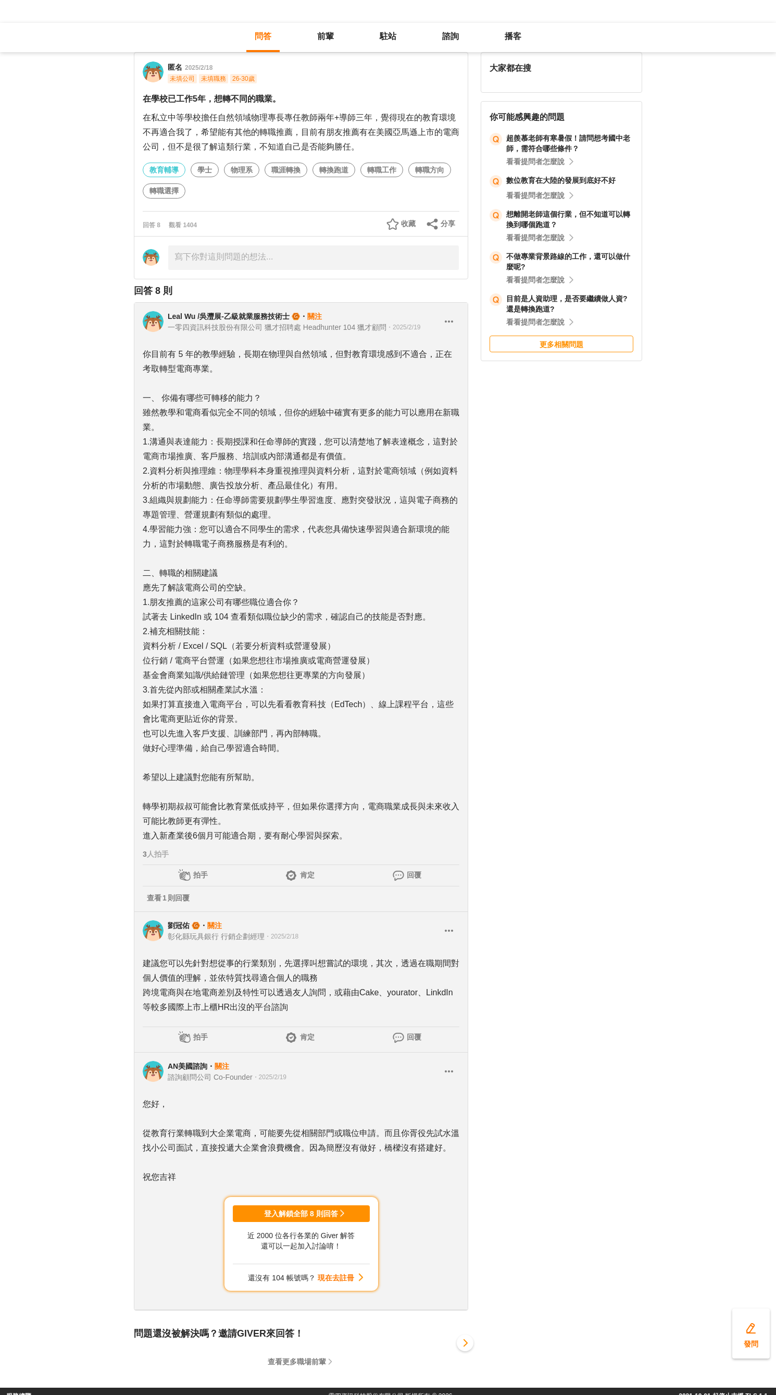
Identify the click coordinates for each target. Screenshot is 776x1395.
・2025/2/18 (281, 936)
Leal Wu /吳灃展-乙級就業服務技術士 (229, 316)
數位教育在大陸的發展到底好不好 (561, 180)
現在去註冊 (336, 1278)
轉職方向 (429, 170)
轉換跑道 (333, 170)
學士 (204, 170)
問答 (263, 36)
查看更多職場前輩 (297, 1361)
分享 (448, 223)
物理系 (242, 170)
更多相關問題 (561, 344)
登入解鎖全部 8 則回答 (301, 1213)
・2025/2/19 (403, 327)
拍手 (200, 875)
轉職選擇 (164, 191)
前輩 (325, 36)
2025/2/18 (198, 67)
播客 (513, 36)
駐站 (388, 36)
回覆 (414, 875)
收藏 (408, 223)
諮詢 (450, 36)
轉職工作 (381, 170)
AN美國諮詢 (187, 1066)
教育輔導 (164, 170)
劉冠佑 (179, 925)
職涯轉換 (286, 170)
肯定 (307, 875)
